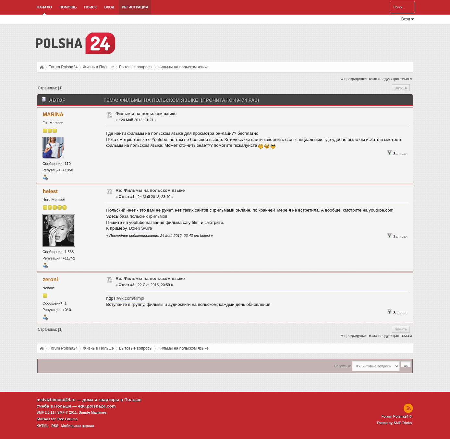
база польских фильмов (143, 216)
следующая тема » (395, 79)
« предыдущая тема (359, 79)
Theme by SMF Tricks (394, 423)
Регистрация (135, 7)
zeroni (50, 279)
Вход (109, 7)
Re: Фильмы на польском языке (150, 190)
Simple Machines (92, 412)
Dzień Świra (140, 228)
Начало (44, 7)
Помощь (68, 7)
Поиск (90, 7)
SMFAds (43, 419)
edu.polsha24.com (97, 406)
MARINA (53, 114)
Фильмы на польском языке (146, 113)
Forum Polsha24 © (397, 416)
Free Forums (67, 419)
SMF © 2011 (67, 412)
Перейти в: (342, 366)
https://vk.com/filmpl (125, 298)
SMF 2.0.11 (46, 412)
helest (50, 191)
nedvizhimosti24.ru (56, 399)
